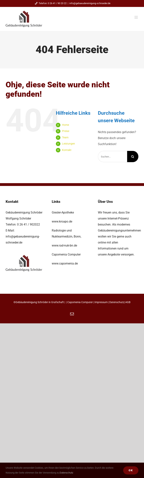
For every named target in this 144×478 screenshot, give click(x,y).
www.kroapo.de (62, 221)
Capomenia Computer (80, 302)
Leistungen (68, 143)
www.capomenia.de (65, 263)
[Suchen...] (112, 156)
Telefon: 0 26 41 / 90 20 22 (50, 3)
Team (65, 137)
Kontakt (66, 149)
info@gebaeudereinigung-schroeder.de (89, 3)
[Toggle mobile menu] (136, 17)
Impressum (101, 302)
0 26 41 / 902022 (28, 224)
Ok (131, 470)
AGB (127, 302)
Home (65, 124)
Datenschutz (116, 302)
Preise (65, 131)
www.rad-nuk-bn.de (64, 245)
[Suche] (132, 156)
